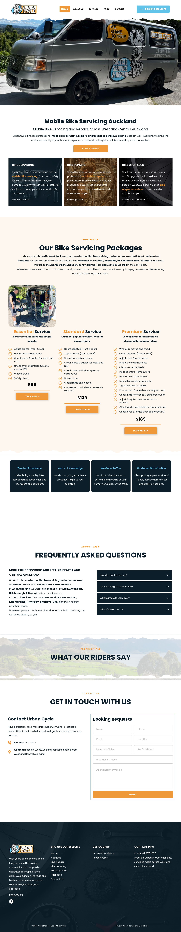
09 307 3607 (29, 742)
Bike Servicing (58, 866)
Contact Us (57, 879)
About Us (56, 857)
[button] (134, 575)
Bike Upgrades (59, 870)
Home (54, 853)
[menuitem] (65, 9)
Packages (56, 874)
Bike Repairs (57, 862)
